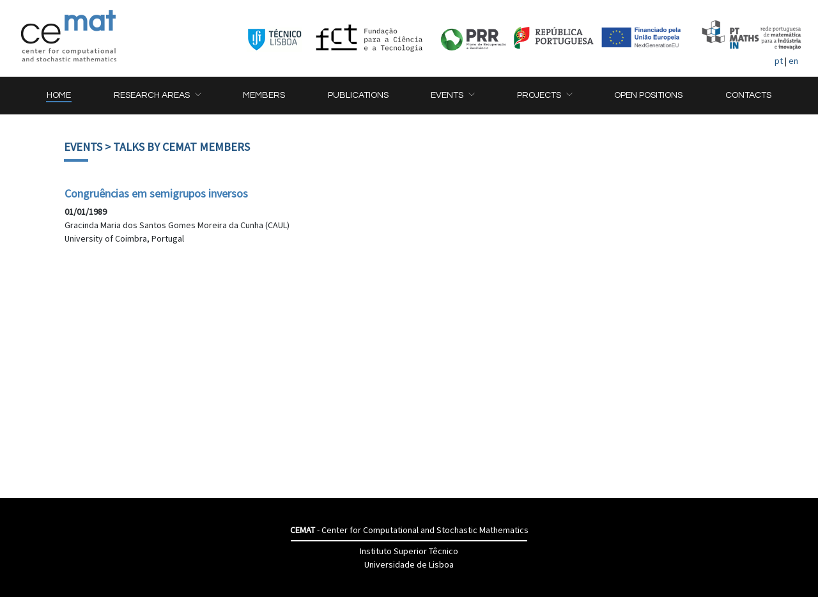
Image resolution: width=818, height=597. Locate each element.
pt (779, 60)
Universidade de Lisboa (409, 564)
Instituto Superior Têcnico (409, 551)
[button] (157, 95)
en (793, 60)
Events (83, 146)
